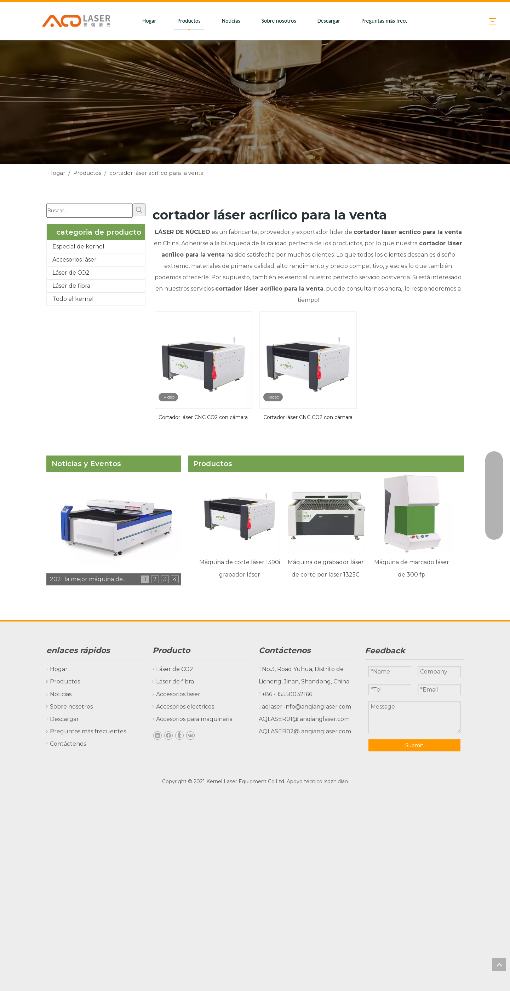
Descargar (328, 20)
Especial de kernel (78, 246)
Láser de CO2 (71, 272)
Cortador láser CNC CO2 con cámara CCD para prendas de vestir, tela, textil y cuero (308, 416)
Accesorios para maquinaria (191, 719)
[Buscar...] (89, 211)
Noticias (231, 20)
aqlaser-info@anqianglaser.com (306, 706)
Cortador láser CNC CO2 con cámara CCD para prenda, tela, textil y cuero (203, 416)
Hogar (149, 20)
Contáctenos (64, 743)
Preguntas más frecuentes (391, 20)
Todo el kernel (73, 299)
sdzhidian (336, 781)
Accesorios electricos (182, 706)
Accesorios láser (74, 259)
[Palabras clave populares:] (139, 210)
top (499, 964)
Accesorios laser (175, 694)
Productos (189, 20)
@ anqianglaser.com (321, 719)
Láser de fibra (71, 285)
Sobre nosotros (279, 20)
